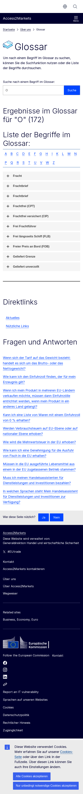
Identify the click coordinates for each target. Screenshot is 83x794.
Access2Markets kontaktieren (24, 569)
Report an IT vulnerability (21, 692)
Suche (75, 6)
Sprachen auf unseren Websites (25, 699)
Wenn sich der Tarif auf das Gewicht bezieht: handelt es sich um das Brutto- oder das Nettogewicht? (37, 363)
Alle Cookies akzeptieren (32, 776)
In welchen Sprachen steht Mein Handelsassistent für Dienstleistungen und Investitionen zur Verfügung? (40, 496)
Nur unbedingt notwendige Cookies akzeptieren (46, 785)
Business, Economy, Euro (20, 619)
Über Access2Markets (18, 586)
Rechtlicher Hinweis (16, 722)
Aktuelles (12, 318)
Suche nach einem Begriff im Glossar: (29, 82)
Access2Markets (14, 533)
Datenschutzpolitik (16, 715)
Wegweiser (10, 593)
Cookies (8, 707)
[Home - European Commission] (29, 643)
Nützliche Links (17, 326)
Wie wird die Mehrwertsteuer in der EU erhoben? (39, 442)
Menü (76, 19)
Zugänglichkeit (13, 730)
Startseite (9, 29)
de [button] (65, 6)
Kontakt (57, 655)
